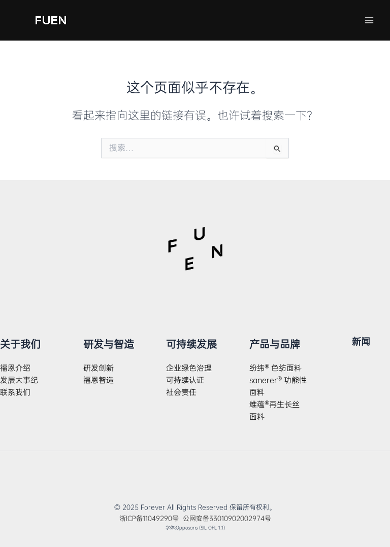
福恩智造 (98, 380)
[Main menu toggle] (369, 20)
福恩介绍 (15, 368)
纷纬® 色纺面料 (275, 368)
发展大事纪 (19, 380)
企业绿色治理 (189, 368)
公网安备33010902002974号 (227, 518)
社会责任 (181, 392)
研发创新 (98, 368)
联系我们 (15, 392)
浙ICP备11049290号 (151, 518)
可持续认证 (185, 380)
